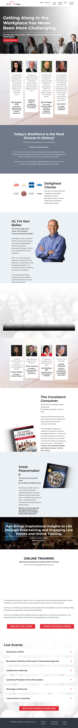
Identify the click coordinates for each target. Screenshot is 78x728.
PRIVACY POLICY (43, 723)
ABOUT (48, 2)
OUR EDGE (54, 3)
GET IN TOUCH (71, 3)
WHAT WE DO (60, 3)
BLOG (65, 2)
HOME (42, 2)
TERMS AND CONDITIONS (54, 723)
